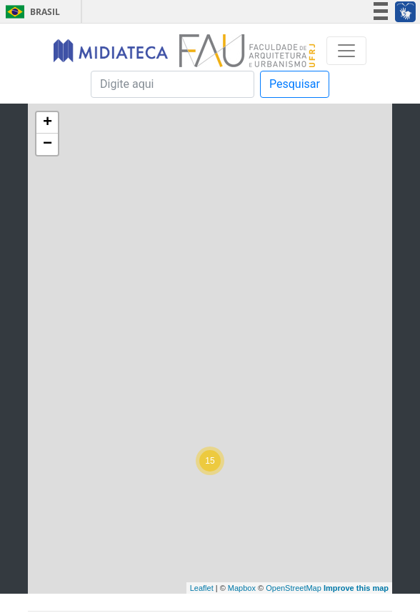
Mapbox (242, 588)
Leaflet (202, 588)
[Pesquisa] (172, 84)
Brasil (30, 12)
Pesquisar (294, 84)
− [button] (47, 144)
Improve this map (356, 588)
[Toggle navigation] (346, 50)
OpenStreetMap (293, 588)
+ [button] (47, 123)
